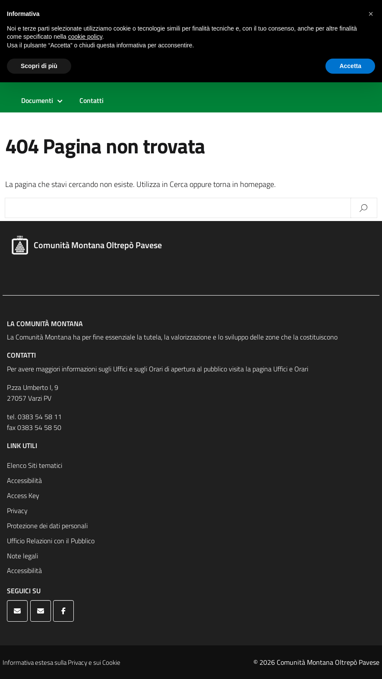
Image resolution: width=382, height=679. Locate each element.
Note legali (22, 556)
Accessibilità (24, 480)
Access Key (23, 495)
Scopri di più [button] (39, 65)
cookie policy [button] (85, 36)
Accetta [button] (350, 65)
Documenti (37, 100)
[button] (371, 14)
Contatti (91, 100)
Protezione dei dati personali (47, 525)
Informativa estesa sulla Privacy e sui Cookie (61, 662)
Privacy (17, 510)
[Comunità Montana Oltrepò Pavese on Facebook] (63, 611)
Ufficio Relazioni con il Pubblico (51, 541)
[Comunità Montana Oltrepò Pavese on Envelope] (17, 611)
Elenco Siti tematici (34, 465)
